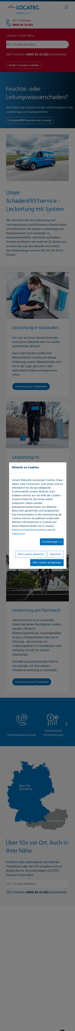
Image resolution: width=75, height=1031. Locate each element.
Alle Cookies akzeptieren (47, 562)
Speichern (55, 554)
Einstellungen (50, 542)
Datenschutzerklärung (25, 530)
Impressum (18, 533)
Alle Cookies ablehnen (31, 554)
